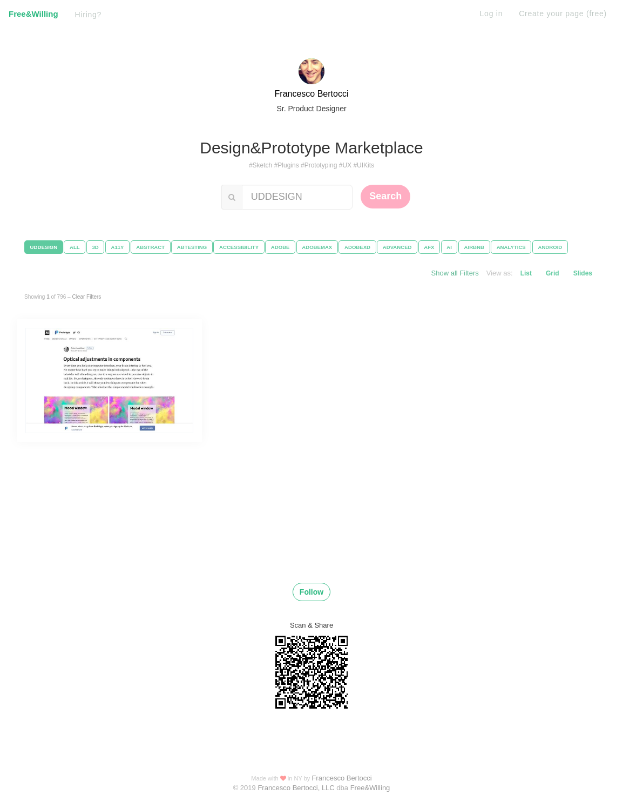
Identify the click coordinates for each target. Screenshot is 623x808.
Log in (491, 13)
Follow (311, 592)
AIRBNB (474, 247)
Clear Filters (86, 297)
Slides (582, 273)
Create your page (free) (563, 13)
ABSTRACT (150, 247)
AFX (429, 247)
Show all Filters (455, 273)
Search (385, 196)
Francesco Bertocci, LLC (297, 788)
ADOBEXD (357, 247)
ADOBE (280, 247)
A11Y (117, 247)
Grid (552, 273)
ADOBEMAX (317, 247)
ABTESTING (192, 247)
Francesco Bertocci (312, 93)
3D (95, 247)
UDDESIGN (44, 247)
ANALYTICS (511, 247)
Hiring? (88, 14)
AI (449, 247)
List (526, 273)
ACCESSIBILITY (239, 247)
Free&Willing (33, 13)
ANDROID (550, 247)
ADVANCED (397, 247)
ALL (75, 247)
